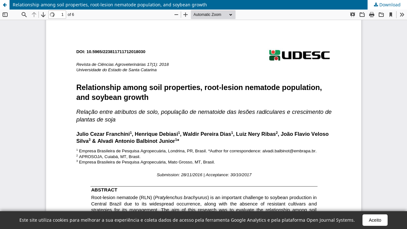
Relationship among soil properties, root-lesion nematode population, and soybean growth (110, 5)
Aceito (375, 220)
